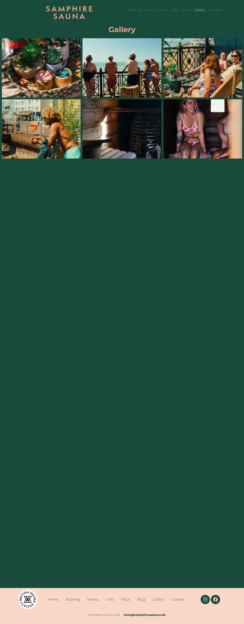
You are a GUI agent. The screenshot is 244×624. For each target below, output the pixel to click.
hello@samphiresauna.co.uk (145, 615)
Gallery (200, 10)
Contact (215, 10)
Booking (135, 10)
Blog (187, 10)
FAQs (175, 10)
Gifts (149, 10)
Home (53, 599)
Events (161, 10)
